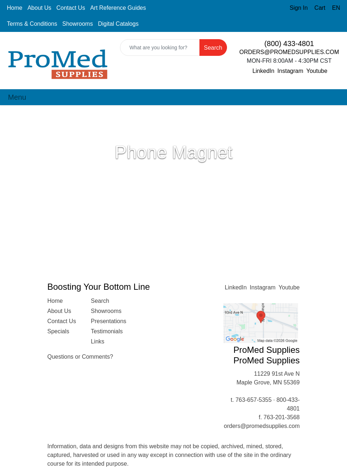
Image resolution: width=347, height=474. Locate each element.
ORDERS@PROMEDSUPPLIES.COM (289, 52)
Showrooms (77, 24)
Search (100, 301)
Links (97, 341)
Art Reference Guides (118, 8)
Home (14, 8)
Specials (58, 331)
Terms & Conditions (32, 24)
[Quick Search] (160, 47)
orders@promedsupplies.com (262, 426)
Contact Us (71, 8)
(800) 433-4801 (289, 44)
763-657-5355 (253, 400)
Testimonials (107, 331)
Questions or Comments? (80, 357)
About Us (39, 8)
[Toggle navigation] (17, 97)
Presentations (108, 321)
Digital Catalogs (118, 24)
